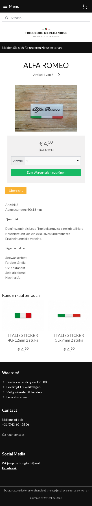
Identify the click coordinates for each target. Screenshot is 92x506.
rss (59, 490)
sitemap (51, 490)
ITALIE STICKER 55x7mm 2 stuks (69, 337)
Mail (5, 419)
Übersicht (16, 190)
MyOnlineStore (53, 497)
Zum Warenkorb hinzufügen (46, 172)
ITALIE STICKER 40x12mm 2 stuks (23, 337)
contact (18, 434)
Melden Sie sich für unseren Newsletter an (32, 47)
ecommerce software (75, 490)
